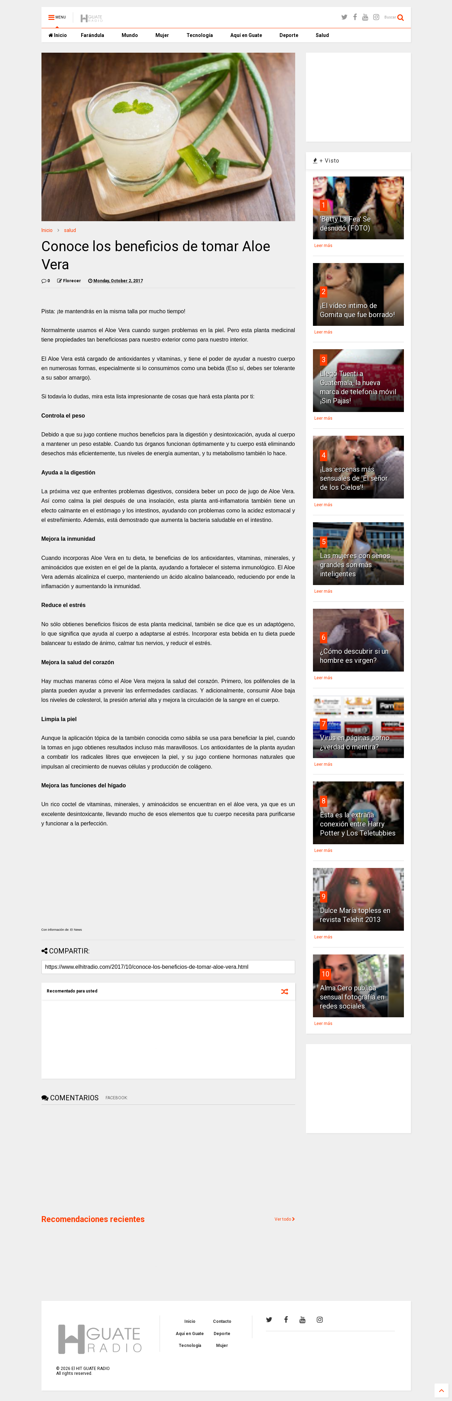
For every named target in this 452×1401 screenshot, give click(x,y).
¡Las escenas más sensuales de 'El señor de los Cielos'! (354, 478)
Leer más (323, 245)
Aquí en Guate (246, 35)
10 (325, 974)
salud (70, 230)
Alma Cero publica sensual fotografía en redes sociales (352, 997)
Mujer (162, 35)
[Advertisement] (93, 1159)
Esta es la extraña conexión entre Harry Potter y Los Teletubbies (358, 824)
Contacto (222, 1321)
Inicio (57, 35)
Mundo (130, 35)
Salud (322, 35)
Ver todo (285, 1219)
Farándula (92, 35)
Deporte (288, 35)
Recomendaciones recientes (93, 1219)
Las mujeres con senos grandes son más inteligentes (355, 565)
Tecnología (199, 35)
